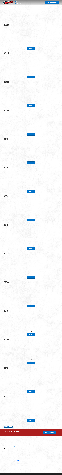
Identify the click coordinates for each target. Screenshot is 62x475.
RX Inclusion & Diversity (16, 465)
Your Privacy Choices (13, 460)
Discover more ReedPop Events (20, 463)
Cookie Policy (21, 459)
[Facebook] (17, 447)
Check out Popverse (26, 447)
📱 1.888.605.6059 (7, 448)
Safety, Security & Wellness (23, 456)
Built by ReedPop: (10, 463)
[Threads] (19, 449)
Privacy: (10, 459)
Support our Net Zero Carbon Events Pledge (14, 467)
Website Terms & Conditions (17, 468)
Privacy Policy (15, 459)
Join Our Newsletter (17, 452)
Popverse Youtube (26, 449)
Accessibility (26, 467)
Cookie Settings (22, 460)
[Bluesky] (15, 449)
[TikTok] (17, 449)
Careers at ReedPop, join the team (20, 464)
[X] (19, 447)
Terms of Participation (13, 456)
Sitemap (7, 451)
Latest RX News (9, 464)
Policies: (6, 456)
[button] (52, 2)
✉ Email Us (7, 446)
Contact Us (7, 449)
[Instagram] (15, 447)
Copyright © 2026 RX (17, 471)
